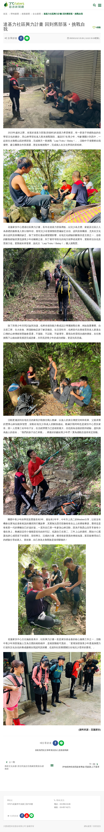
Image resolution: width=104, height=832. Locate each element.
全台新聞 (37, 14)
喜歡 (97, 27)
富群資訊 (97, 826)
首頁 (5, 14)
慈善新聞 (26, 14)
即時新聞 (15, 14)
